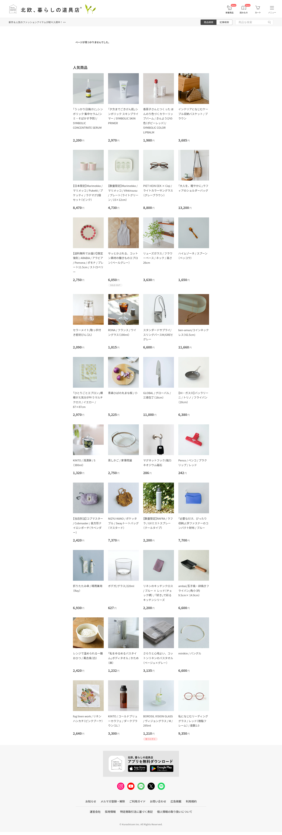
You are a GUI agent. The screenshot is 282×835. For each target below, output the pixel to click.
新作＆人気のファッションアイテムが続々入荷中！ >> (37, 22)
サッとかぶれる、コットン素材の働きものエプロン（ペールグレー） (123, 257)
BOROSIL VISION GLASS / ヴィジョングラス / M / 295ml (158, 720)
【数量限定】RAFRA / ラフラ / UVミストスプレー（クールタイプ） (158, 523)
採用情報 (110, 811)
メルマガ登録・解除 (112, 801)
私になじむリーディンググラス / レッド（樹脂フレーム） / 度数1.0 (193, 720)
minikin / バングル (189, 653)
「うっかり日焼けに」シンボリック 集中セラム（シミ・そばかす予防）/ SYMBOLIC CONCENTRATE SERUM (88, 118)
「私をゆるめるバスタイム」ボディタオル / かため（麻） (123, 657)
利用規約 (191, 801)
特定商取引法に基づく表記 (136, 811)
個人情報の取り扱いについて (174, 811)
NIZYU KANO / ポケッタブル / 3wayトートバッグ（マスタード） (123, 523)
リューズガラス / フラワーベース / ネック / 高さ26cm (157, 257)
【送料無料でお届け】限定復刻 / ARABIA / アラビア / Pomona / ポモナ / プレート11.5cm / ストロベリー (88, 262)
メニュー (272, 12)
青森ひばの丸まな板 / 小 (123, 393)
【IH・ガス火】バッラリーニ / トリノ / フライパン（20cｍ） (193, 397)
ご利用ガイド (137, 801)
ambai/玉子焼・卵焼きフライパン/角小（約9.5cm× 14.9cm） (193, 590)
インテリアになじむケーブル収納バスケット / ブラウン (193, 113)
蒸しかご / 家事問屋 (120, 460)
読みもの (244, 12)
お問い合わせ (158, 801)
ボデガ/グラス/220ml (121, 586)
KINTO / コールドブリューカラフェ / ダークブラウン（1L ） (123, 720)
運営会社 (95, 811)
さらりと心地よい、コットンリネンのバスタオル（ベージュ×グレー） (158, 657)
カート (258, 12)
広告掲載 (176, 801)
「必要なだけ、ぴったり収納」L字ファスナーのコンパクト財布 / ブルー (193, 523)
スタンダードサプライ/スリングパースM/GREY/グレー (158, 334)
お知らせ (90, 801)
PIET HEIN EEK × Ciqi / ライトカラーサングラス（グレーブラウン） (158, 190)
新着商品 (229, 12)
